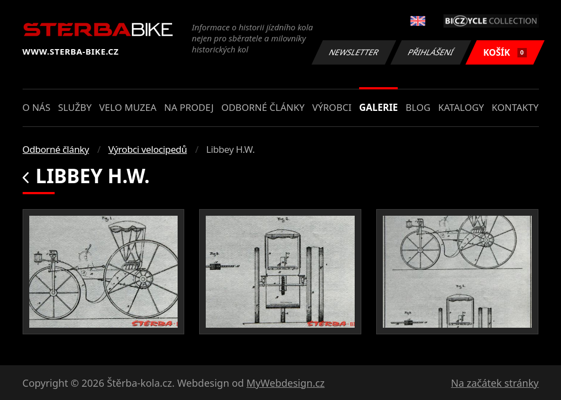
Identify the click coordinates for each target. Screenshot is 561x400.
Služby (75, 107)
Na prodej (188, 107)
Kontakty (514, 107)
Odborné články (262, 107)
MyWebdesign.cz (286, 383)
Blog (417, 107)
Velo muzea (128, 107)
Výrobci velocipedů (147, 149)
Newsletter (354, 52)
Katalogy (461, 107)
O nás (37, 107)
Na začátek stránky (495, 383)
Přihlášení (431, 52)
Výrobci (331, 107)
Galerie (378, 107)
